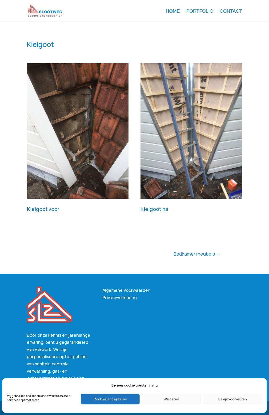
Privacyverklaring (120, 297)
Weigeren (171, 399)
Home (173, 11)
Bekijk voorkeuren (232, 399)
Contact (231, 11)
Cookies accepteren (110, 399)
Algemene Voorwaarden (126, 290)
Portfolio (199, 11)
